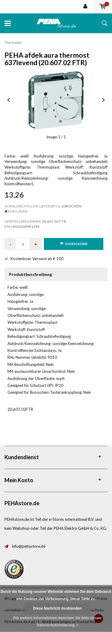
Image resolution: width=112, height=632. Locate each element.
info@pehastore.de (28, 546)
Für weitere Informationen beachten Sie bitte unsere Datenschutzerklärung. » (57, 621)
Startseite (13, 42)
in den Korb (74, 244)
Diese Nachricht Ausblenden (57, 608)
